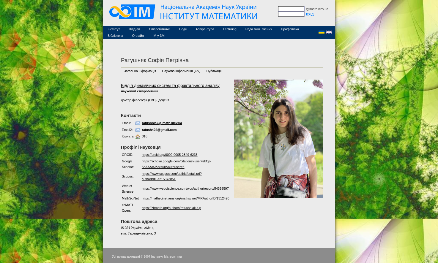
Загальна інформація (140, 71)
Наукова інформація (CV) (181, 71)
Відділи (134, 29)
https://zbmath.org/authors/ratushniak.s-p (171, 208)
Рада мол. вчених (258, 29)
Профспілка (290, 29)
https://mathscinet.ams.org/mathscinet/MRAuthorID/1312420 (185, 198)
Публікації (213, 71)
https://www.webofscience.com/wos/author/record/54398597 (185, 188)
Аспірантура (205, 29)
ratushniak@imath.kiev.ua (162, 123)
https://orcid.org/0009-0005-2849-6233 (170, 154)
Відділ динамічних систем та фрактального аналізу (170, 85)
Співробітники (159, 29)
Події (183, 29)
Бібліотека (115, 35)
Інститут (114, 29)
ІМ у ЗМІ (159, 35)
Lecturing (230, 29)
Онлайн (138, 35)
